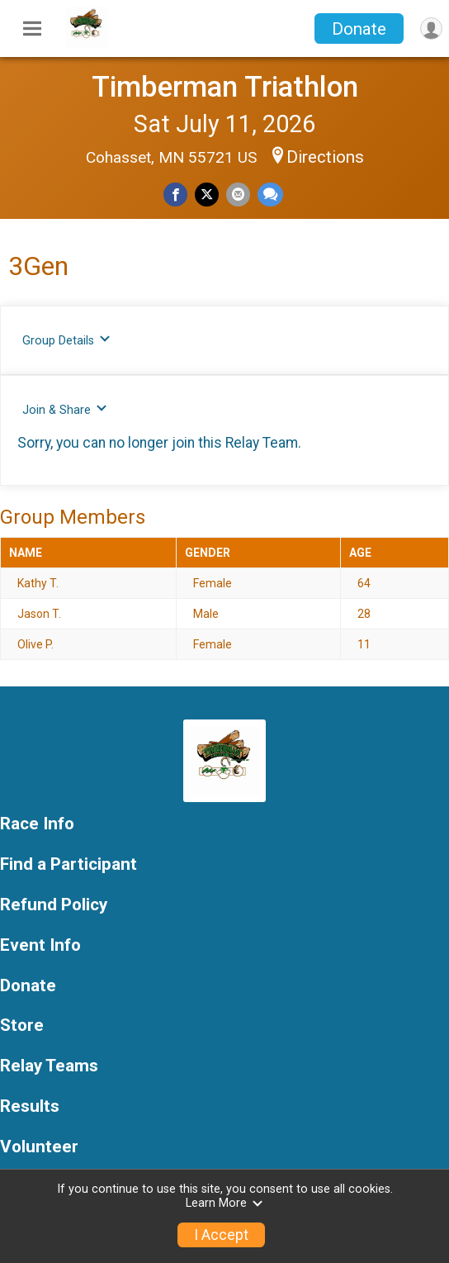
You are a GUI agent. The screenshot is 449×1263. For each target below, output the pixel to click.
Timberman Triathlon (225, 86)
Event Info (40, 945)
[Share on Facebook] (175, 195)
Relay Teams (49, 1065)
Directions (325, 157)
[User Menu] (431, 28)
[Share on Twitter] (207, 195)
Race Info (37, 823)
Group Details (66, 340)
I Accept (221, 1235)
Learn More (224, 1203)
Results (29, 1106)
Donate (359, 29)
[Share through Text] (270, 195)
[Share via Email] (238, 195)
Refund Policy (53, 904)
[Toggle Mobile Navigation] (32, 29)
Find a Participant (68, 864)
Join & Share (64, 409)
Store (22, 1025)
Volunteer (39, 1146)
